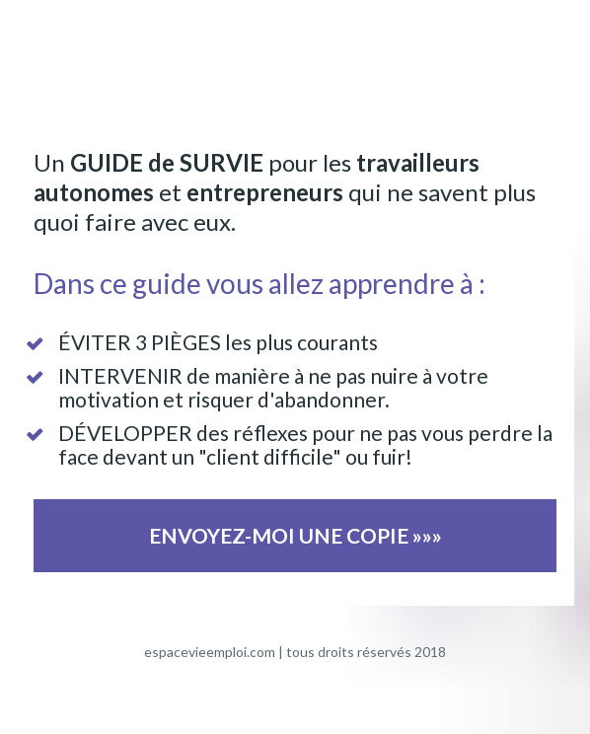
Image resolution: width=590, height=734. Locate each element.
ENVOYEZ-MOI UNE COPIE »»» (295, 535)
